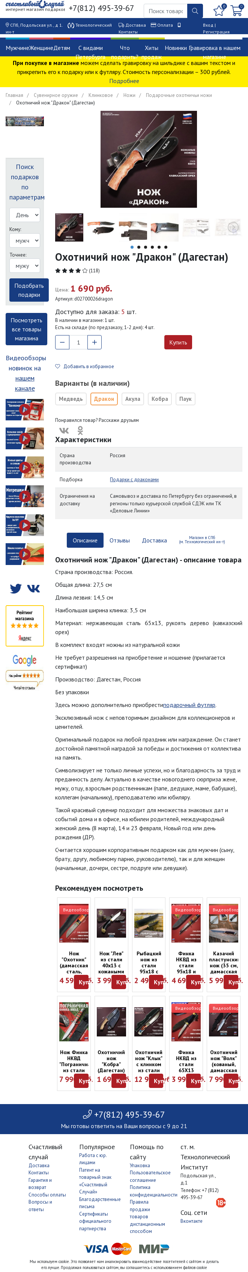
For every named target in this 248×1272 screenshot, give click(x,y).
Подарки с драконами (134, 479)
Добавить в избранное (84, 366)
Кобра (160, 398)
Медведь (71, 398)
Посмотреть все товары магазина (26, 329)
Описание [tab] (85, 540)
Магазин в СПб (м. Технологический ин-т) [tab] (202, 539)
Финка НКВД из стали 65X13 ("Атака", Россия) (186, 1067)
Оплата (165, 25)
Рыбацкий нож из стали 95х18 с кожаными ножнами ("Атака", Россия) (149, 974)
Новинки (176, 47)
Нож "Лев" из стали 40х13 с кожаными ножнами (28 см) (111, 968)
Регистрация (216, 32)
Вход (208, 25)
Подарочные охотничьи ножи (179, 95)
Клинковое (101, 95)
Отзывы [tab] (120, 540)
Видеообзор (76, 909)
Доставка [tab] (154, 540)
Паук (185, 398)
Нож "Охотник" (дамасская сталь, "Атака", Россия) (74, 968)
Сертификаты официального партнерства (95, 1221)
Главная (14, 95)
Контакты (128, 32)
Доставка (135, 25)
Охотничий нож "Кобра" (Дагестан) (111, 1061)
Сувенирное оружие (56, 95)
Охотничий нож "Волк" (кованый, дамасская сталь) (223, 1064)
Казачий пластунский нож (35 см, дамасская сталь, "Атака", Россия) (224, 971)
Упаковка (140, 1165)
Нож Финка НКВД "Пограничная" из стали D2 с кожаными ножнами (77, 1070)
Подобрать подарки (29, 290)
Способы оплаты (47, 1195)
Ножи (129, 95)
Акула (132, 398)
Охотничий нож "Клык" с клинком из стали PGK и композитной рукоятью (150, 1070)
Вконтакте (191, 1221)
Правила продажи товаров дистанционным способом (147, 1216)
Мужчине (17, 47)
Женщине (41, 47)
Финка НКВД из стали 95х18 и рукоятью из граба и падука (186, 971)
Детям (61, 47)
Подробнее (124, 81)
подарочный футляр (189, 705)
